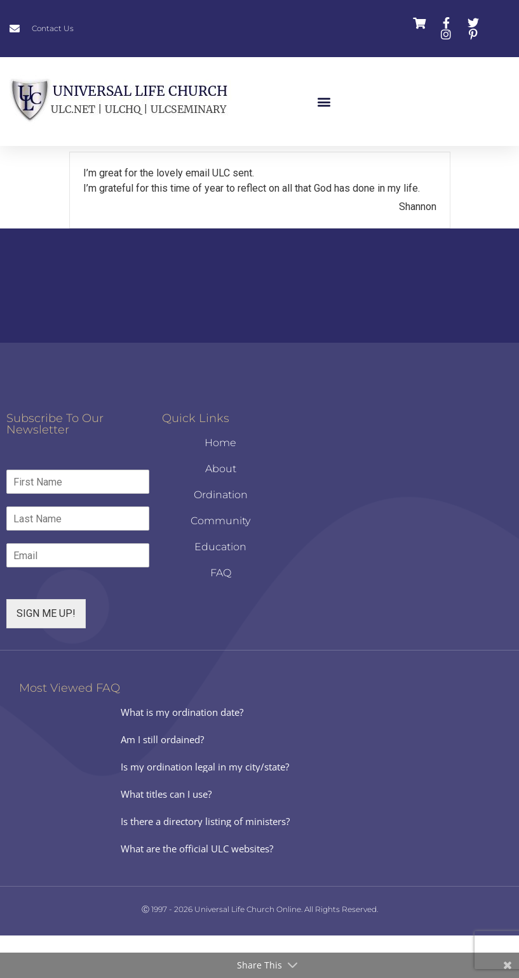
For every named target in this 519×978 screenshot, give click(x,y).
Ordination (221, 537)
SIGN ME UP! (46, 656)
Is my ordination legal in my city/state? (205, 809)
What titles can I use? (166, 836)
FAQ (220, 615)
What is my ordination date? (182, 754)
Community (220, 563)
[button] (324, 101)
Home (220, 485)
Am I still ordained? (162, 782)
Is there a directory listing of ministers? (205, 863)
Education (220, 589)
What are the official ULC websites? (197, 891)
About (220, 511)
